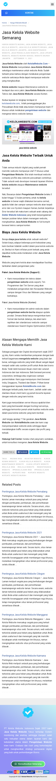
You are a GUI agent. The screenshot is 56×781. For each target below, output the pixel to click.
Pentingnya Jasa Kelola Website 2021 (22, 532)
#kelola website (26, 467)
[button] (52, 4)
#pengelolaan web (22, 470)
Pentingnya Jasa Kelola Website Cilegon (23, 573)
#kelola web (8, 467)
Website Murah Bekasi (22, 56)
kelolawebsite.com (11, 103)
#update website (36, 473)
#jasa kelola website (30, 461)
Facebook (22, 452)
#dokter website (32, 459)
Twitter (34, 452)
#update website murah (14, 475)
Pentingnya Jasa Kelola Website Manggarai (25, 614)
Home (4, 23)
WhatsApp (46, 452)
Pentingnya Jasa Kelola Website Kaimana (24, 655)
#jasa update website (37, 464)
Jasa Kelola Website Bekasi (33, 47)
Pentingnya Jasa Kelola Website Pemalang (24, 491)
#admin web (16, 459)
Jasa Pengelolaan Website (24, 53)
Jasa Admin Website (36, 44)
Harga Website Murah (18, 23)
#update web (19, 473)
